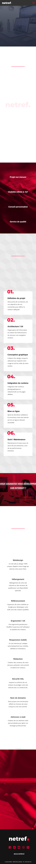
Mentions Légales (17, 861)
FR (23, 861)
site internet (18, 748)
